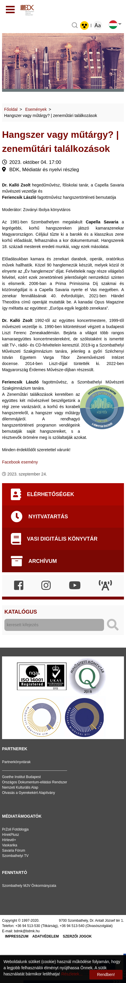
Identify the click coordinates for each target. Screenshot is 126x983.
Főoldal (11, 109)
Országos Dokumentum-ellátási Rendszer (34, 782)
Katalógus (20, 612)
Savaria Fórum (13, 850)
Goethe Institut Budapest (21, 777)
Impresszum (16, 936)
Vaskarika (9, 845)
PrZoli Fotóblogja (15, 829)
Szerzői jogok (77, 936)
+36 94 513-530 (27, 926)
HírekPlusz (10, 835)
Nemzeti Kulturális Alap (20, 787)
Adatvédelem (45, 936)
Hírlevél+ (9, 840)
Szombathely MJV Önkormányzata (29, 886)
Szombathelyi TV (15, 856)
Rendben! (106, 974)
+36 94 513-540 (72, 926)
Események (36, 109)
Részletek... (72, 974)
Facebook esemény (20, 462)
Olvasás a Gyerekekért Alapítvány (28, 793)
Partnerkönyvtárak (16, 762)
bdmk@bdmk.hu (27, 931)
